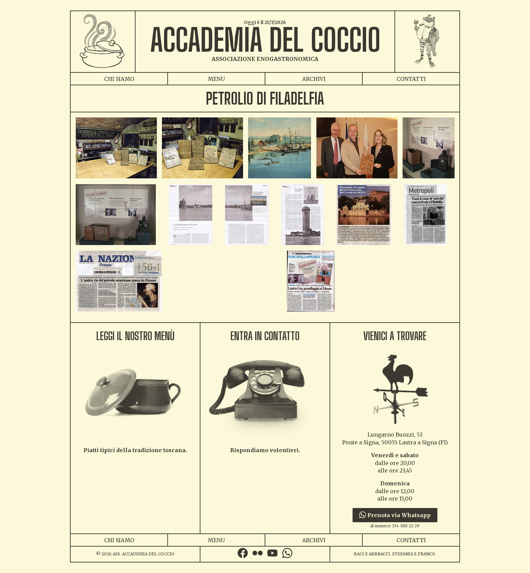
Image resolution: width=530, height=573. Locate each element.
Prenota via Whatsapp (395, 515)
